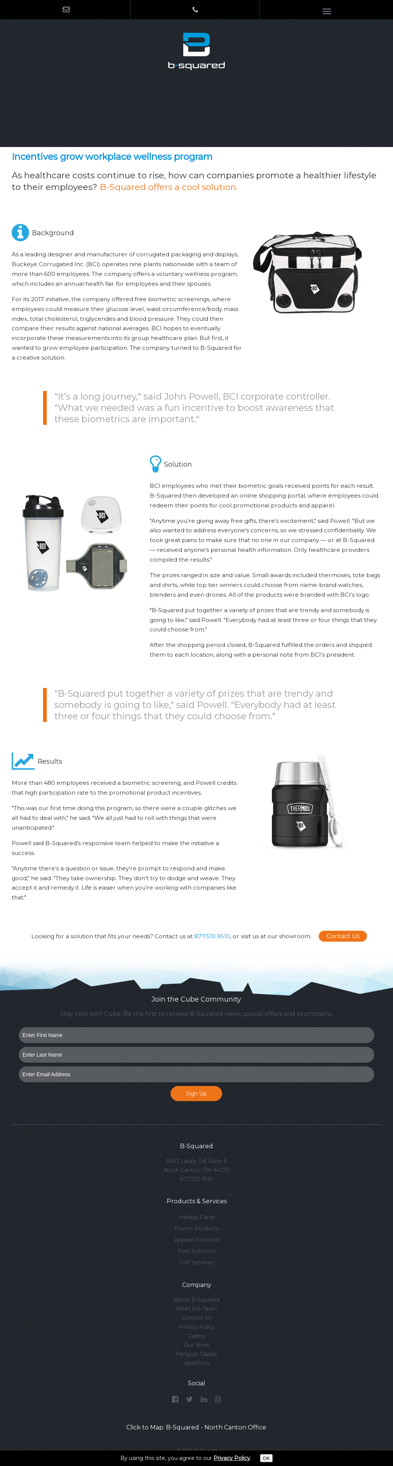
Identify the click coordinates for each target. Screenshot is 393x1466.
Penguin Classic (196, 1354)
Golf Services (196, 1262)
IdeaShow (196, 1363)
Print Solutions (196, 1251)
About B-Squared (197, 1299)
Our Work (196, 1345)
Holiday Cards (197, 1217)
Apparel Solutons (196, 1239)
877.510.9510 (212, 936)
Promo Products (197, 1228)
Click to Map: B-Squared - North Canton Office (196, 1427)
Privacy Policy (196, 1327)
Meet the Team (196, 1308)
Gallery (197, 1336)
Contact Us (342, 936)
